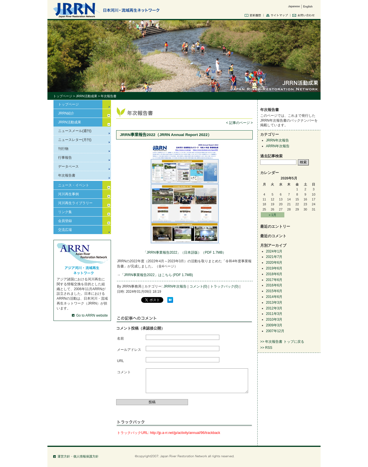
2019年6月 (274, 268)
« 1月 (272, 215)
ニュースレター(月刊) (74, 140)
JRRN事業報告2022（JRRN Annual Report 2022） (166, 135)
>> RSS (266, 348)
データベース (68, 166)
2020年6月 (274, 263)
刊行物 (63, 149)
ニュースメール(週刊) (74, 131)
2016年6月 (274, 285)
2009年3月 (274, 325)
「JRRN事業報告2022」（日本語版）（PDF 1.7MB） (184, 252)
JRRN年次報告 (175, 286)
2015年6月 (274, 291)
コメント (124, 372)
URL (120, 361)
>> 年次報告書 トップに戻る (282, 342)
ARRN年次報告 (278, 146)
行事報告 (65, 158)
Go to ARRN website (92, 315)
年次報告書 (66, 175)
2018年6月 (274, 274)
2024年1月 (274, 251)
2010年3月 (274, 319)
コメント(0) (198, 286)
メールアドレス (129, 350)
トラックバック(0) (224, 286)
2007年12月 (275, 331)
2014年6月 (274, 297)
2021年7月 (274, 257)
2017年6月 (274, 280)
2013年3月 (274, 303)
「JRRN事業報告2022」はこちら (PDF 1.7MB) (156, 275)
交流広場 (65, 230)
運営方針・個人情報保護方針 (78, 456)
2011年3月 (274, 314)
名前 (120, 338)
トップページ (62, 96)
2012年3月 (274, 308)
